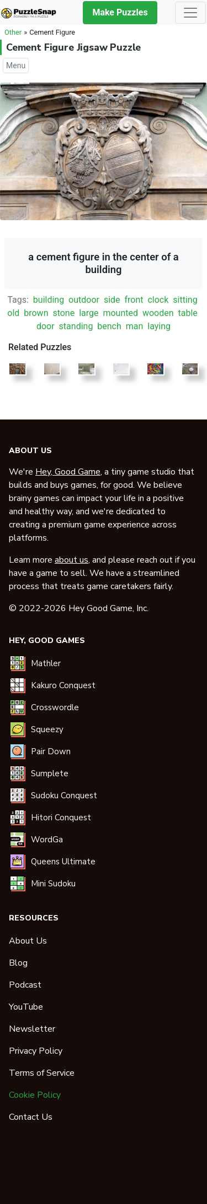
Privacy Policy (35, 1051)
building (48, 300)
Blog (18, 963)
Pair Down (51, 751)
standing (76, 326)
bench (109, 326)
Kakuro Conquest (63, 685)
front (134, 300)
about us (71, 560)
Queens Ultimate (63, 861)
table (187, 313)
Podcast (25, 985)
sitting (185, 300)
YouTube (26, 1007)
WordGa (47, 839)
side (112, 300)
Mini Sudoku (53, 883)
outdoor (83, 300)
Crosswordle (55, 707)
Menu (15, 65)
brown (36, 313)
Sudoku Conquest (64, 795)
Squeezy (47, 729)
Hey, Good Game (67, 472)
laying (159, 326)
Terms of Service (42, 1073)
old (13, 313)
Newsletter (32, 1029)
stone (63, 313)
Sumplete (49, 773)
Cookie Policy (35, 1095)
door (45, 326)
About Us (28, 941)
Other (13, 32)
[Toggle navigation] (190, 13)
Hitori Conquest (61, 817)
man (135, 326)
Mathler (46, 663)
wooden (158, 313)
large (88, 313)
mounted (120, 313)
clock (157, 300)
